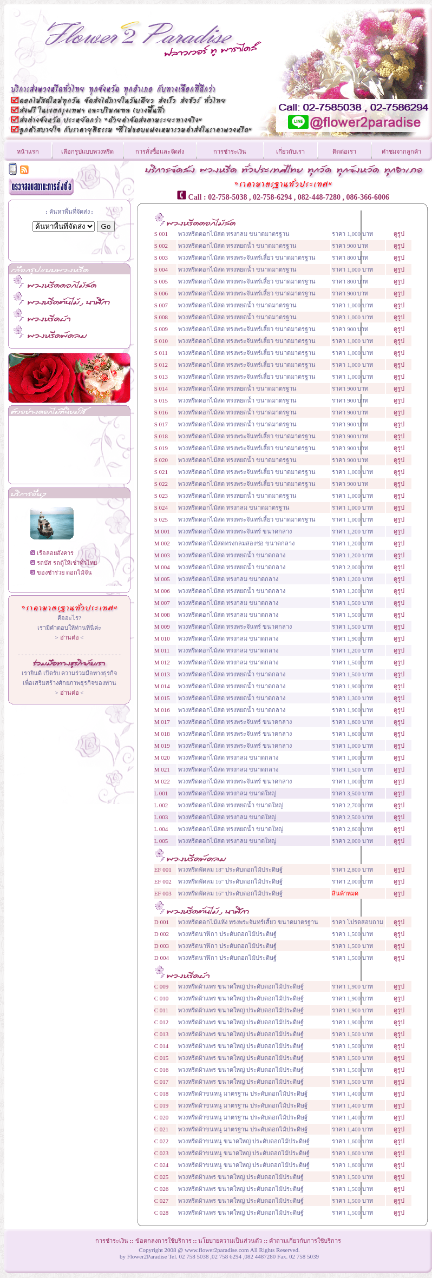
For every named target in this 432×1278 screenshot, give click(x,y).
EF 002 (163, 881)
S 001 (161, 233)
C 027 (161, 1200)
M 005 (162, 579)
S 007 (161, 305)
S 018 (161, 436)
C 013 (161, 1034)
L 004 (161, 829)
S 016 (161, 412)
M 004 (162, 567)
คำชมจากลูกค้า (401, 151)
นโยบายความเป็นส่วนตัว (230, 1240)
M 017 (162, 722)
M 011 (162, 650)
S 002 (161, 245)
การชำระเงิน (229, 151)
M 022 (162, 781)
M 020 (162, 757)
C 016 (161, 1069)
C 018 (161, 1093)
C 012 (161, 1022)
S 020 (161, 460)
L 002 (161, 805)
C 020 (161, 1117)
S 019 (161, 448)
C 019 (161, 1105)
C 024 (161, 1165)
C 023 (161, 1153)
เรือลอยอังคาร (55, 553)
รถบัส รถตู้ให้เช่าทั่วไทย (67, 562)
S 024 (161, 507)
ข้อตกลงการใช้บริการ (163, 1240)
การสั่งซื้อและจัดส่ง (159, 151)
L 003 (161, 817)
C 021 (161, 1129)
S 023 (161, 495)
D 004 (161, 957)
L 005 (161, 841)
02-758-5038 (227, 197)
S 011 (161, 353)
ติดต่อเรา (344, 151)
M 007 (162, 603)
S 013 (161, 376)
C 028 (161, 1212)
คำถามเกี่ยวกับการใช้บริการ (305, 1240)
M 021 (162, 769)
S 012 (161, 364)
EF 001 (163, 869)
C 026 (161, 1188)
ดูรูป (399, 233)
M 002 (162, 543)
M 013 (162, 674)
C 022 (161, 1141)
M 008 (162, 614)
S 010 (161, 341)
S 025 (161, 519)
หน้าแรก (28, 151)
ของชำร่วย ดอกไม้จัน (64, 572)
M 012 (162, 662)
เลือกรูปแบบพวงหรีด (87, 151)
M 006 (162, 591)
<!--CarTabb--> (69, 446)
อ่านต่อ (69, 637)
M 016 (162, 710)
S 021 (161, 472)
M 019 (162, 745)
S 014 (161, 388)
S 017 (161, 424)
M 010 (162, 638)
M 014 (162, 686)
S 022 (161, 483)
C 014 (161, 1046)
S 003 (161, 257)
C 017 (161, 1081)
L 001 (161, 793)
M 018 (162, 733)
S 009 (161, 329)
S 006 (161, 293)
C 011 (161, 1010)
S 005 (161, 281)
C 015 (161, 1058)
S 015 (161, 400)
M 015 (162, 698)
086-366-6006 (367, 197)
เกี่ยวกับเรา (290, 151)
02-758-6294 (272, 197)
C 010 (161, 998)
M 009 (162, 626)
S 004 (161, 269)
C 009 (161, 986)
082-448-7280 (319, 197)
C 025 (161, 1177)
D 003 (161, 946)
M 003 (162, 555)
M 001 (162, 531)
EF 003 (163, 893)
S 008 (161, 317)
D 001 (161, 922)
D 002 (161, 934)
